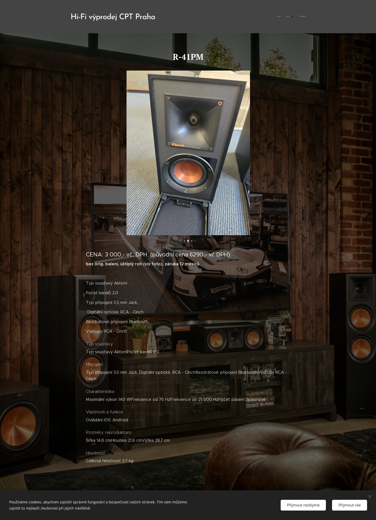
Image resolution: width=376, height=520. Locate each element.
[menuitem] (292, 16)
